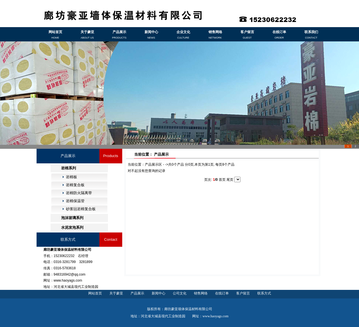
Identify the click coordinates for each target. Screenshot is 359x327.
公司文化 (179, 293)
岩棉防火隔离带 (79, 193)
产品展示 (137, 293)
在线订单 (222, 293)
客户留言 (243, 293)
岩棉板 (71, 177)
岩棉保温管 (75, 201)
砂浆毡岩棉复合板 (81, 209)
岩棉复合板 (75, 185)
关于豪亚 (116, 293)
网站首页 (95, 293)
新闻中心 (158, 293)
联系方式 (264, 293)
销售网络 (201, 293)
